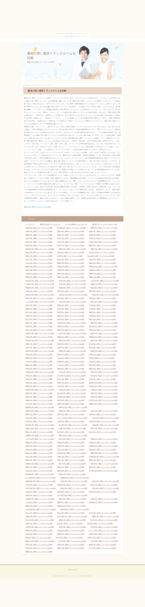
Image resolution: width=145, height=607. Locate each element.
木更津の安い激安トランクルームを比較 (39, 333)
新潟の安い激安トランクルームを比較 (38, 245)
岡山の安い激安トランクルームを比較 (38, 242)
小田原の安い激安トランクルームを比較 (71, 323)
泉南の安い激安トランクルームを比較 (70, 548)
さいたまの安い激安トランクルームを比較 (72, 418)
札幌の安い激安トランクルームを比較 (102, 231)
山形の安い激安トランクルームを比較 (38, 291)
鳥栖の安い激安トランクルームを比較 (70, 502)
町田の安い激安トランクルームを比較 (70, 245)
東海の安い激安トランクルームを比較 (73, 488)
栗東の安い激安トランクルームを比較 (102, 544)
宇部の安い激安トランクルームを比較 (72, 390)
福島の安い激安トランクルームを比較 (38, 365)
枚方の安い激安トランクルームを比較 (70, 309)
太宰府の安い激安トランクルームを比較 (39, 527)
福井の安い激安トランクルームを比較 (38, 270)
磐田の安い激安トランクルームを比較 (102, 368)
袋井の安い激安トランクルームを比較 (70, 383)
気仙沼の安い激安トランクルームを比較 (74, 509)
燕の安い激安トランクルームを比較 (70, 523)
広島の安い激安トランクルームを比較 (102, 235)
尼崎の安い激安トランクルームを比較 (104, 351)
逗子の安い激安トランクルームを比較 (70, 449)
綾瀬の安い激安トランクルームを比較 (38, 516)
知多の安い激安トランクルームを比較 (38, 495)
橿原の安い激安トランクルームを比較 (38, 414)
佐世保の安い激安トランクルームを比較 (73, 295)
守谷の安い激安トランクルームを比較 (104, 541)
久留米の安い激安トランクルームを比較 (39, 284)
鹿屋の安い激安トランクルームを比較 (70, 467)
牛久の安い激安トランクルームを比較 (38, 513)
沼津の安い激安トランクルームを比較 (72, 284)
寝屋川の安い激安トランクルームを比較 (39, 428)
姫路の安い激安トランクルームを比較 (72, 249)
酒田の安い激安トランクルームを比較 (104, 453)
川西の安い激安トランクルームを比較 (70, 404)
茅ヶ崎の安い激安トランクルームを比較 (73, 425)
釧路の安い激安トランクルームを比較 (70, 330)
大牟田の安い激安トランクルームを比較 (39, 372)
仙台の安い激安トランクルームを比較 (38, 238)
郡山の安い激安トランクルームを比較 (104, 288)
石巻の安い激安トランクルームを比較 (38, 379)
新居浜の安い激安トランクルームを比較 (39, 390)
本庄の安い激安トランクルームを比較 (72, 527)
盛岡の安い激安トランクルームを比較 (102, 273)
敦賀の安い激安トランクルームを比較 (102, 492)
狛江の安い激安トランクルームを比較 (38, 456)
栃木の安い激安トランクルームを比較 (70, 319)
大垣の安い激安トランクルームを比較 (102, 361)
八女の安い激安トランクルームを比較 (38, 502)
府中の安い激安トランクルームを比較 (104, 376)
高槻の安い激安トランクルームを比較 (105, 295)
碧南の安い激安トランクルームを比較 (72, 520)
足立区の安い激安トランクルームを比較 (103, 400)
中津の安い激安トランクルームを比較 (72, 428)
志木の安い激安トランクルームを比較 (38, 347)
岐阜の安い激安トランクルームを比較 (38, 252)
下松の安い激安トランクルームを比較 (38, 471)
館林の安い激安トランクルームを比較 (72, 474)
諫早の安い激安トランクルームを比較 (70, 400)
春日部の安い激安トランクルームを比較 (39, 340)
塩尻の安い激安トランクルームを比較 (70, 492)
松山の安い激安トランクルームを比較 (100, 256)
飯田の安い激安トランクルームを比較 (70, 471)
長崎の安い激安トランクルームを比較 (104, 249)
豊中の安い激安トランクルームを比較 (104, 428)
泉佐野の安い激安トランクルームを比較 (103, 383)
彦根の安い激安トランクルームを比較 (70, 326)
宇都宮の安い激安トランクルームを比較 (103, 242)
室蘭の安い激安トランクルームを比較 (38, 442)
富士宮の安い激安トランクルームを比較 (71, 393)
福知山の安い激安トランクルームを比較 (71, 506)
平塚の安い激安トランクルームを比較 (102, 330)
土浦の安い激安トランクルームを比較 (104, 390)
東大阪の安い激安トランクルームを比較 (103, 386)
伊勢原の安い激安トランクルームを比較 (39, 464)
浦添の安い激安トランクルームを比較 (70, 446)
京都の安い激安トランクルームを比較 (38, 231)
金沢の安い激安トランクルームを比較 (70, 259)
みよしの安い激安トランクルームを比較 (103, 530)
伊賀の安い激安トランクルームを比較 (102, 442)
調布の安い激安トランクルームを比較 (72, 340)
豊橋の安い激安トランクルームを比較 (70, 263)
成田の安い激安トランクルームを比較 (38, 309)
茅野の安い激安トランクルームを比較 (102, 460)
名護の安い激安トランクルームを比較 (38, 397)
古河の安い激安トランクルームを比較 (38, 404)
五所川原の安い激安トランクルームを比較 (40, 488)
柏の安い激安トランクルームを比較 (70, 256)
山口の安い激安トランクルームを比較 (72, 333)
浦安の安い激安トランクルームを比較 (104, 340)
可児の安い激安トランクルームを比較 (38, 485)
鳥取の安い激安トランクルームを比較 (102, 312)
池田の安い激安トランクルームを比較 (104, 464)
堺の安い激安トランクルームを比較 (101, 358)
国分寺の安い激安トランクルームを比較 (73, 435)
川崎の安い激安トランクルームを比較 (70, 270)
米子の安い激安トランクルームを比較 (38, 319)
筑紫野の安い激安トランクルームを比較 (74, 478)
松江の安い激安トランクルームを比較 (102, 344)
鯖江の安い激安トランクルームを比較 (70, 513)
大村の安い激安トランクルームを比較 (69, 537)
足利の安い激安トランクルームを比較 (70, 414)
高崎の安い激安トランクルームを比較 (104, 284)
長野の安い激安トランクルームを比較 (70, 291)
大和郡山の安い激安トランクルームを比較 (104, 456)
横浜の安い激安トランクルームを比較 (70, 231)
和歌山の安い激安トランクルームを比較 (103, 266)
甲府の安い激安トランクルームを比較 (38, 337)
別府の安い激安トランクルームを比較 (102, 414)
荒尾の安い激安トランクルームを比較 (102, 467)
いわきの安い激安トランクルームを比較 (39, 439)
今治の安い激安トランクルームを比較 (70, 386)
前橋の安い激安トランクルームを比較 (72, 351)
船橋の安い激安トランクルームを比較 (38, 266)
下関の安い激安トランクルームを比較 (102, 316)
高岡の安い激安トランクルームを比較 (38, 344)
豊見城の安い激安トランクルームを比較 (39, 474)
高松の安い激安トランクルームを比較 (38, 305)
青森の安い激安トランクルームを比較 (70, 305)
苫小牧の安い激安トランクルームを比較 (71, 376)
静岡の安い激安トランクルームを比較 (102, 245)
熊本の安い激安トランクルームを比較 (70, 235)
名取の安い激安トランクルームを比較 (38, 492)
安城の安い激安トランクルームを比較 (38, 326)
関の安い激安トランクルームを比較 (38, 537)
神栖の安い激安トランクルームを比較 (38, 400)
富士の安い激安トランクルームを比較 (102, 432)
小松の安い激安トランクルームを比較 (105, 488)
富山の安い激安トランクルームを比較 (38, 259)
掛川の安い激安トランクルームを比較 (38, 330)
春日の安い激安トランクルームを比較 (104, 485)
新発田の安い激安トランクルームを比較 (71, 485)
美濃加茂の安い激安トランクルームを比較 (40, 481)
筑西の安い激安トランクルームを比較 (38, 446)
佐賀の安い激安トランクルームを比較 (102, 259)
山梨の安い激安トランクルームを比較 (102, 270)
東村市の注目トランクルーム (50, 224)
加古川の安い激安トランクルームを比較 (39, 295)
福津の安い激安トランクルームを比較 (38, 467)
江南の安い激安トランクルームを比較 (73, 481)
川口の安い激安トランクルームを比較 (102, 309)
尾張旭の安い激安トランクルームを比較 (103, 502)
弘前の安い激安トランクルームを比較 (102, 305)
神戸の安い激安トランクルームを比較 (70, 238)
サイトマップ (72, 569)
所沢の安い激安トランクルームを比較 (104, 302)
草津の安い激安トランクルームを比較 (38, 316)
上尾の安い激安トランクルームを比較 (70, 421)
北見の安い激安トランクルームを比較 (104, 411)
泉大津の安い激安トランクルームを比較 (71, 453)
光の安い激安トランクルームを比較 (101, 252)
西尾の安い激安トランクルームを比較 (38, 386)
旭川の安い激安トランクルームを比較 (38, 298)
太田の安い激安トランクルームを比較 (105, 425)
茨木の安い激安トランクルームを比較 (102, 347)
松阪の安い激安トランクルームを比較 (70, 368)
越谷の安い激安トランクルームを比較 (38, 323)
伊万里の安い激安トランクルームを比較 (103, 471)
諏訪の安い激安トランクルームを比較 (38, 432)
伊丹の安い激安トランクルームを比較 (38, 361)
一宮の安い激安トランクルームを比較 (70, 365)
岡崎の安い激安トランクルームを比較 (38, 277)
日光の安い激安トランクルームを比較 (72, 541)
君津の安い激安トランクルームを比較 (70, 544)
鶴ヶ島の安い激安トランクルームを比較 (39, 520)
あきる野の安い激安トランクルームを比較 (72, 495)
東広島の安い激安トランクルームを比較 (39, 425)
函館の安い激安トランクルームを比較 (70, 316)
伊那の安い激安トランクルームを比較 (38, 548)
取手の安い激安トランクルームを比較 (72, 439)
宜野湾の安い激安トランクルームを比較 (103, 534)
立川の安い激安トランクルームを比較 (70, 242)
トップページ (26, 85)
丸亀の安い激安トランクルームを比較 (38, 449)
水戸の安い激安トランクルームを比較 (72, 280)
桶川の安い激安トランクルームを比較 (72, 499)
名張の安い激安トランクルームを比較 (70, 530)
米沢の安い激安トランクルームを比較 (38, 544)
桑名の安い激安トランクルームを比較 (37, 207)
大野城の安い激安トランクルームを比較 (103, 446)
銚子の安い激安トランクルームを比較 (104, 520)
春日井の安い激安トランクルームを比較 (39, 351)
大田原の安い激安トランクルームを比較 (71, 397)
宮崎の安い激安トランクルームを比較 (70, 266)
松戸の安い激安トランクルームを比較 (38, 312)
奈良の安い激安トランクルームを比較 (38, 256)
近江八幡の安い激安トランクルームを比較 (72, 516)
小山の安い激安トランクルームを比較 (70, 358)
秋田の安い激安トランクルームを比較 (102, 291)
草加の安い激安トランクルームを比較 (104, 372)
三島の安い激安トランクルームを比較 (72, 372)
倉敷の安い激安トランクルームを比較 (70, 277)
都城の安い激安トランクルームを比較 (70, 337)
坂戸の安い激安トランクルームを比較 (72, 464)
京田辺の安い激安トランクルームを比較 (39, 499)
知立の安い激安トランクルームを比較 (38, 418)
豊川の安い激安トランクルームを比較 (102, 365)
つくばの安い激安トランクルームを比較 (39, 302)
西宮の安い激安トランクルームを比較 (70, 312)
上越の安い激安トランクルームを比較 (70, 347)
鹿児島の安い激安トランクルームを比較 (39, 249)
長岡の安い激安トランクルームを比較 (102, 298)
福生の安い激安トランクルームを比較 (38, 453)
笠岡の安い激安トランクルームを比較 (70, 442)
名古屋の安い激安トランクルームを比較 (71, 228)
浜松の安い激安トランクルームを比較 (70, 252)
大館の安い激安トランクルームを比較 (70, 456)
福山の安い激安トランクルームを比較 (102, 263)
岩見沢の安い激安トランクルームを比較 (101, 537)
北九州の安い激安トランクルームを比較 (39, 280)
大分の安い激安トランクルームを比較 (38, 263)
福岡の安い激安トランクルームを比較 (104, 228)
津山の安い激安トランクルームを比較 (105, 418)
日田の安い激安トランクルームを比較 (104, 527)
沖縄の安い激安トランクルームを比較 (38, 235)
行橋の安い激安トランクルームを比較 (38, 523)
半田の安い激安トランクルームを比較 (38, 421)
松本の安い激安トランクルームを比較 (70, 298)
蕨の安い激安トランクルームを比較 (100, 523)
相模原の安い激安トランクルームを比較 (103, 404)
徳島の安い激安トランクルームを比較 (102, 277)
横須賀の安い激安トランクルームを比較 (39, 288)
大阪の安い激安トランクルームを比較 (38, 228)
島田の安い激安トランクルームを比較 (38, 460)
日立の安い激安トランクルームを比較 (102, 421)
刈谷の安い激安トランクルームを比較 (102, 354)
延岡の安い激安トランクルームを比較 (38, 393)
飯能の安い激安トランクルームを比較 (38, 506)
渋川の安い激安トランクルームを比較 (102, 513)
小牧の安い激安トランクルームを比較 (102, 379)
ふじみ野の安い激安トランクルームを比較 (40, 478)
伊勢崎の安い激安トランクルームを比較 (39, 435)
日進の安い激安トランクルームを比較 (104, 499)
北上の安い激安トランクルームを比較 (102, 548)
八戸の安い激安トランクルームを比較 (72, 302)
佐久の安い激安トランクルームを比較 (70, 379)
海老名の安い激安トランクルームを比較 (73, 407)
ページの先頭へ (118, 562)
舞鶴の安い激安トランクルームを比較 (38, 551)
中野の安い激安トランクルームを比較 (38, 376)
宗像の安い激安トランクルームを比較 (104, 439)
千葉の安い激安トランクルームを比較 (102, 238)
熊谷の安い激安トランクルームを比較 (70, 344)
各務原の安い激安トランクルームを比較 (39, 411)
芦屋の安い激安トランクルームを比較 (72, 411)
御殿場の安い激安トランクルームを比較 (39, 407)
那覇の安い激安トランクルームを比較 (38, 358)
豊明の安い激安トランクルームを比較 (105, 516)
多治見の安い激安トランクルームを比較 (103, 326)
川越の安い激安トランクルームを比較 (38, 273)
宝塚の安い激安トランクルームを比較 (38, 368)
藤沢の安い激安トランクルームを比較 (70, 273)
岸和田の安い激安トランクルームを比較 (103, 337)
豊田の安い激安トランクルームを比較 (104, 323)
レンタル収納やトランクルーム (76, 224)
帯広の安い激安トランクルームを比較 (102, 319)
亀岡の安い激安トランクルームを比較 (70, 534)
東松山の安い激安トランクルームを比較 (39, 541)
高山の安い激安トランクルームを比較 (38, 534)
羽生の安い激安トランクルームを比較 (70, 460)
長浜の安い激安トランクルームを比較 (38, 383)
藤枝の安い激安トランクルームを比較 (104, 333)
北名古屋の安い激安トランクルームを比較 (40, 509)
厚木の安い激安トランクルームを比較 (70, 432)
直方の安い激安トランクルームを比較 (105, 481)
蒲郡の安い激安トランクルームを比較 (38, 530)
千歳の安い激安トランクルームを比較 (102, 449)
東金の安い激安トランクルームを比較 (104, 397)
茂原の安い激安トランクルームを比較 (104, 393)
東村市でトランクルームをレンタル (104, 224)
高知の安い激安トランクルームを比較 (72, 288)
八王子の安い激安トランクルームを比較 (105, 280)
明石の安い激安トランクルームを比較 (38, 354)
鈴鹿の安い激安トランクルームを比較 (70, 361)
